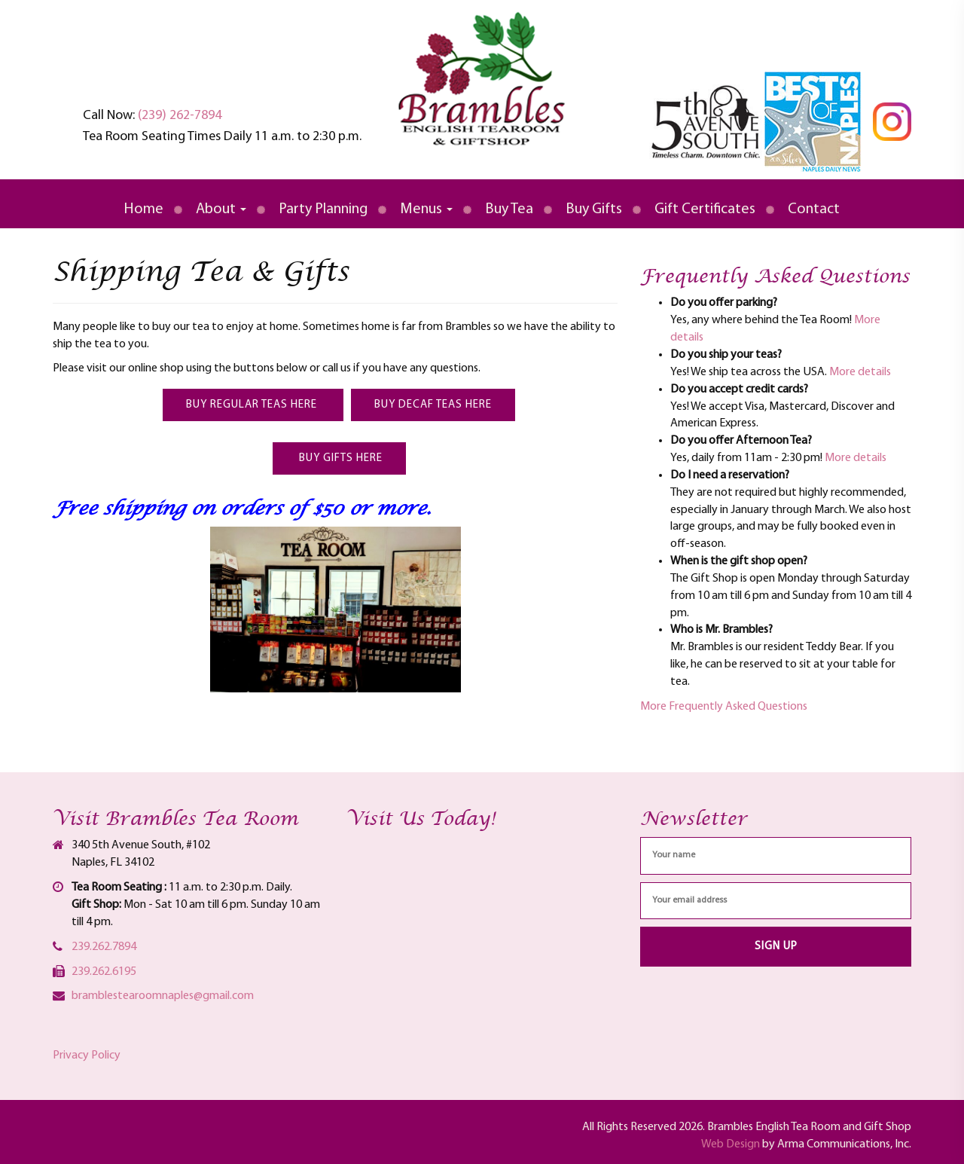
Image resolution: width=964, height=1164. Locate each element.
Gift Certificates (704, 209)
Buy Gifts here (339, 458)
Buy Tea (509, 209)
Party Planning (323, 209)
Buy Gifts (594, 209)
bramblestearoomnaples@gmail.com (163, 996)
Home (143, 209)
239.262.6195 (104, 972)
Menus (426, 209)
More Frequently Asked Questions (723, 707)
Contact (814, 209)
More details (860, 372)
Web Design (730, 1144)
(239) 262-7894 (179, 115)
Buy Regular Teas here (253, 405)
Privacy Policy (86, 1055)
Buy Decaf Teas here (433, 405)
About (221, 209)
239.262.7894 (104, 947)
